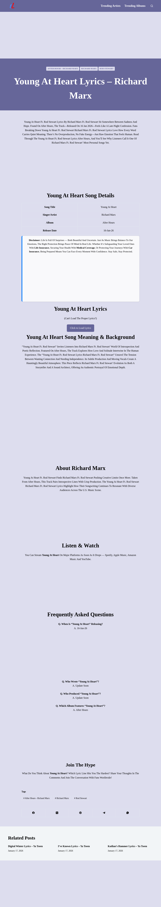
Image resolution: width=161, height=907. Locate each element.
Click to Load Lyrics (80, 328)
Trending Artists (111, 5)
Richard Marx (89, 69)
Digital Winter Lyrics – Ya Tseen (25, 846)
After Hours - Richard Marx (62, 69)
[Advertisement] (80, 35)
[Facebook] (33, 813)
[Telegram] (104, 813)
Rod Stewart (107, 69)
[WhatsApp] (127, 813)
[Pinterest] (80, 813)
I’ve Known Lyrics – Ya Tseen (74, 846)
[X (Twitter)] (57, 813)
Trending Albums (134, 5)
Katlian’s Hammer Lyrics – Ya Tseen (127, 846)
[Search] (152, 6)
